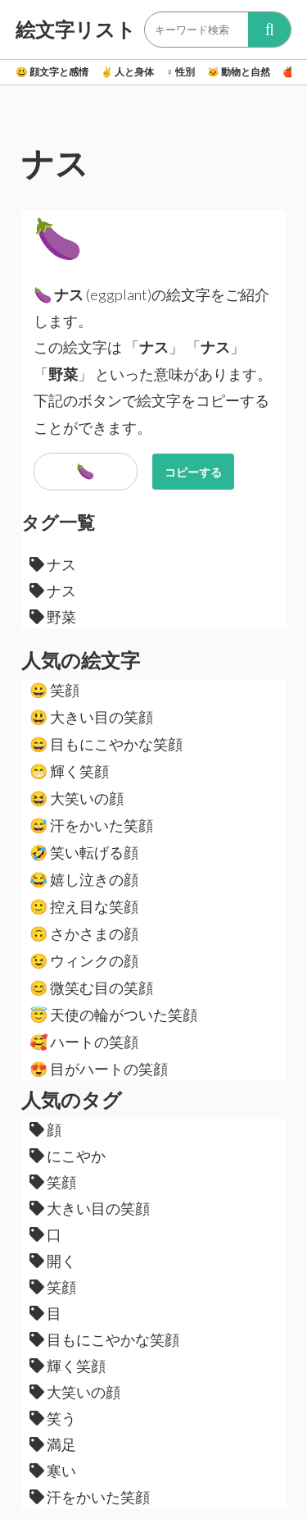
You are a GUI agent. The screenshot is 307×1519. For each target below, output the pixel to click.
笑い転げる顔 (83, 852)
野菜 (52, 617)
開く (52, 1261)
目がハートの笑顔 (98, 1069)
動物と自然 (238, 72)
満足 (52, 1444)
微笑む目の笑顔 (91, 987)
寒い (52, 1471)
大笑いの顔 (76, 798)
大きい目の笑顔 (91, 717)
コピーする (193, 472)
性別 (180, 72)
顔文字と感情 (52, 72)
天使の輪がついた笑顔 (113, 1015)
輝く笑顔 (69, 771)
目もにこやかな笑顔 (106, 744)
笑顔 (54, 690)
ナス (52, 564)
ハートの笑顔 (83, 1042)
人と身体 (127, 72)
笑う (52, 1418)
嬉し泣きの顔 (83, 879)
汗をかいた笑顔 (91, 825)
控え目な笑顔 (83, 906)
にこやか (67, 1156)
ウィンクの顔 (83, 960)
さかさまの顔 (83, 933)
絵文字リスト (76, 29)
